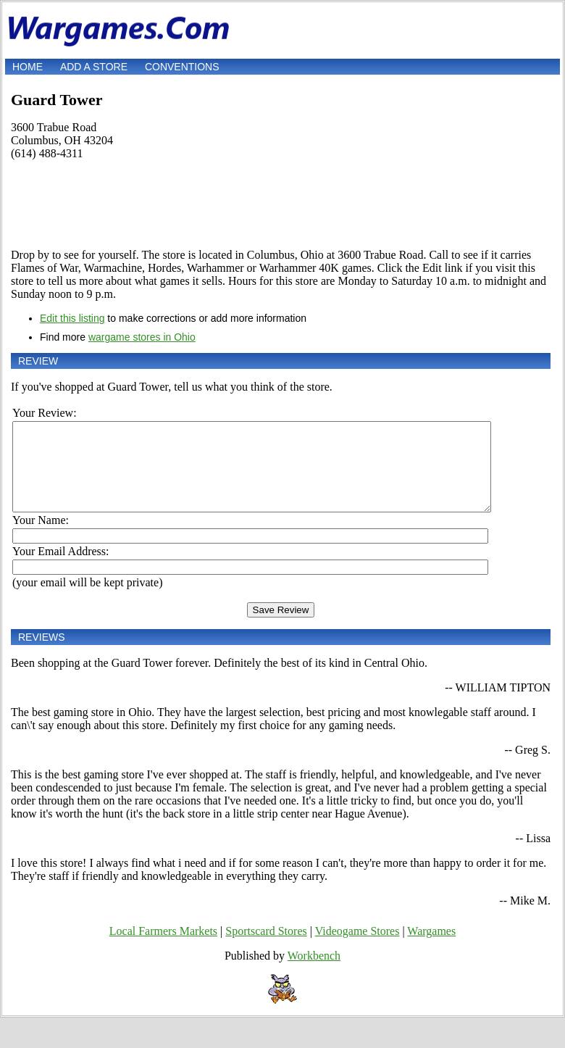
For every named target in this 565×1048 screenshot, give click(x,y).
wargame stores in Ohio (142, 337)
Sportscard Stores (265, 948)
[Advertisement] (281, 204)
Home (27, 66)
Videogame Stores (357, 948)
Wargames (431, 948)
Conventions (182, 66)
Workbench (314, 973)
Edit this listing (72, 318)
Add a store (93, 66)
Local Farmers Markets (163, 948)
